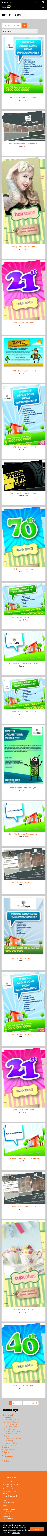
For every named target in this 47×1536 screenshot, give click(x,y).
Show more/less (11, 1443)
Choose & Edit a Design (10, 1484)
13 (24, 1403)
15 (33, 1403)
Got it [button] (37, 1529)
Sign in (5, 1493)
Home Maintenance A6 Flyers (23, 1207)
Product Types (9, 1445)
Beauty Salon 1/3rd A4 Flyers (23, 247)
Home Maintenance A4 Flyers (23, 882)
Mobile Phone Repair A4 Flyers (23, 788)
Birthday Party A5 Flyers (23, 323)
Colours (6, 1461)
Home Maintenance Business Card (23, 144)
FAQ (4, 1500)
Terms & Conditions (9, 1509)
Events (6, 1452)
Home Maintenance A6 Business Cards (23, 1158)
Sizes (5, 1454)
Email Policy (7, 1514)
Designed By (8, 1456)
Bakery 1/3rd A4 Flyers (23, 1309)
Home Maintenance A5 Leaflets (23, 97)
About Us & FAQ (8, 1489)
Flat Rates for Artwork (10, 1491)
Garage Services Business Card (23, 493)
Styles (5, 1447)
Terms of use (7, 1516)
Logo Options (8, 1450)
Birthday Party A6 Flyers (23, 1110)
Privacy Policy (7, 1511)
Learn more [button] (16, 1533)
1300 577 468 (7, 2)
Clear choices (7, 1415)
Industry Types (9, 1417)
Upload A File (7, 1486)
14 (29, 1403)
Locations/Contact (9, 1502)
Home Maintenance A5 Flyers (23, 371)
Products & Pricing (9, 1482)
